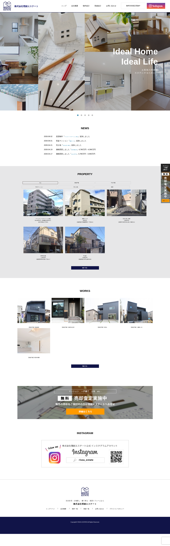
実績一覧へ (85, 377)
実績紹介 (97, 6)
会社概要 (74, 6)
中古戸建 (68, 183)
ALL (31, 183)
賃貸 (123, 183)
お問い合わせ (111, 6)
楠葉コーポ (74, 141)
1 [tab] (78, 115)
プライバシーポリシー (117, 521)
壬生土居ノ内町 (69, 145)
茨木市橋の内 (76, 149)
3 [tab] (85, 115)
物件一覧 (75, 521)
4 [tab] (88, 115)
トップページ (50, 521)
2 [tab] (81, 115)
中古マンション (87, 183)
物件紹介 (86, 6)
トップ (63, 6)
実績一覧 (86, 521)
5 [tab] (92, 115)
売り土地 (105, 183)
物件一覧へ (85, 274)
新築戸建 (50, 183)
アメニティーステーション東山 (76, 136)
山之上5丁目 (76, 154)
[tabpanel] (85, 61)
